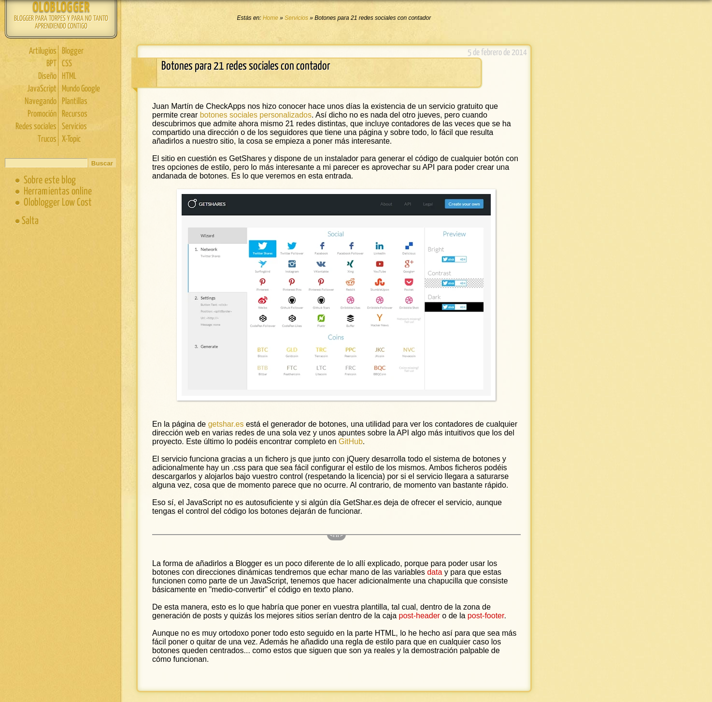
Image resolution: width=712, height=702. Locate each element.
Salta (30, 221)
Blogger (73, 51)
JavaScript (42, 89)
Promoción (42, 114)
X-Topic (71, 139)
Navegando (41, 101)
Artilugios (43, 51)
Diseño (47, 76)
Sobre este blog (50, 180)
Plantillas (74, 101)
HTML (69, 76)
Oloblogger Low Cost (58, 203)
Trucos (47, 139)
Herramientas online (58, 191)
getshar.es (226, 424)
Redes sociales (36, 126)
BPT (51, 64)
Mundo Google (81, 89)
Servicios (74, 126)
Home (271, 18)
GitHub (351, 441)
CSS (67, 64)
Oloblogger (60, 8)
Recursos (74, 114)
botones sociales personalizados (256, 115)
